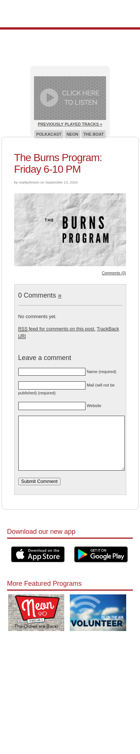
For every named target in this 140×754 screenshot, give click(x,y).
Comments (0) (114, 273)
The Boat (93, 134)
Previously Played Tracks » (70, 124)
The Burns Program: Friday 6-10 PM (58, 163)
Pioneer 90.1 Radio (70, 13)
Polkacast (49, 134)
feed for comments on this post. (57, 329)
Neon (72, 134)
